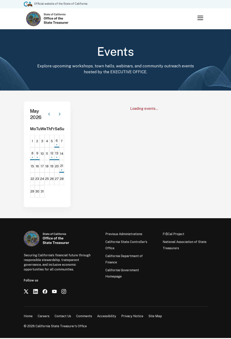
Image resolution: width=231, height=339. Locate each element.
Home (28, 317)
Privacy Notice (132, 317)
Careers (43, 317)
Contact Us (63, 317)
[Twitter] (26, 292)
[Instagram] (63, 292)
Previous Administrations (123, 235)
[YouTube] (54, 292)
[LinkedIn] (35, 292)
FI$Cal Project (173, 235)
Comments (84, 317)
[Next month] (59, 115)
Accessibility (106, 317)
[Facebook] (45, 292)
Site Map (155, 317)
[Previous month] (49, 115)
